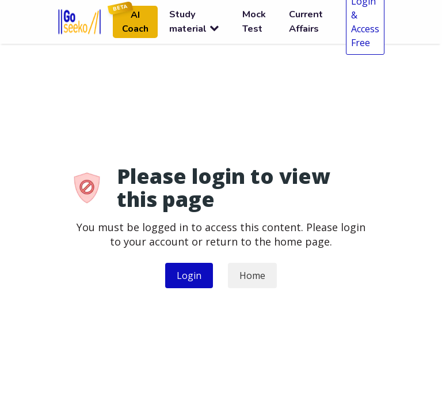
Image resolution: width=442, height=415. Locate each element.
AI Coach (130, 20)
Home (252, 275)
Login (189, 275)
